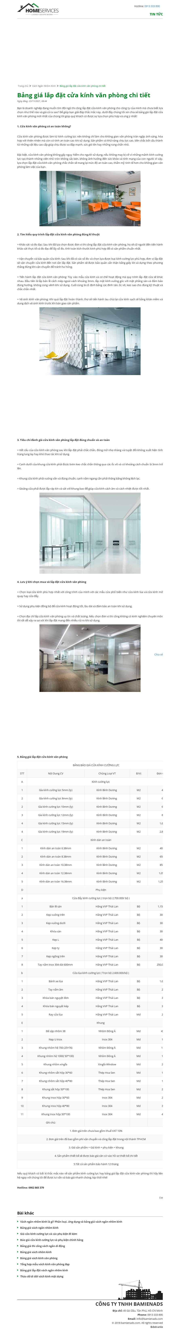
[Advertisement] (90, 55)
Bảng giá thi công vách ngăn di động (42, 1246)
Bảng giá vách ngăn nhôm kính (39, 1228)
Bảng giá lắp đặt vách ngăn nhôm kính (44, 1270)
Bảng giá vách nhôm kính (36, 1252)
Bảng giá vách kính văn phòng (38, 1258)
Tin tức (156, 14)
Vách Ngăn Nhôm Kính (44, 85)
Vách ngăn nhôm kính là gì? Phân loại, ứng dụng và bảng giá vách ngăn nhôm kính (71, 1221)
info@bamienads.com (150, 1319)
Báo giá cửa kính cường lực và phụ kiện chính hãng (51, 1240)
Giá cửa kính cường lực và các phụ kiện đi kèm (48, 1234)
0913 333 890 (152, 6)
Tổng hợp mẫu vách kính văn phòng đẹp (45, 1264)
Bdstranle (156, 1327)
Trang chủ (23, 85)
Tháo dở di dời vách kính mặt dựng (41, 1276)
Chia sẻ (158, 654)
